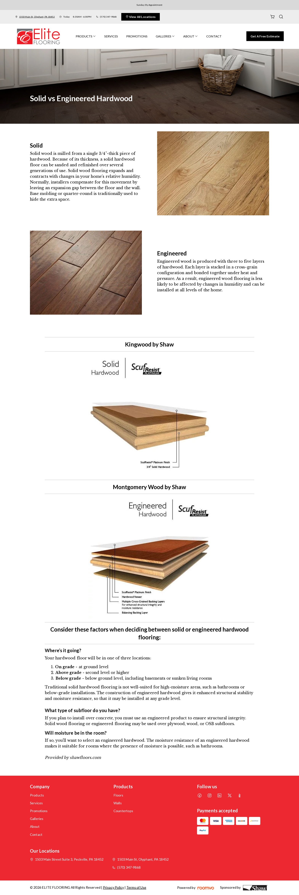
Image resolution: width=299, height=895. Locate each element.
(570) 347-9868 (108, 16)
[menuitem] (86, 36)
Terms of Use (136, 887)
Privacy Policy (113, 887)
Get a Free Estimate (265, 36)
